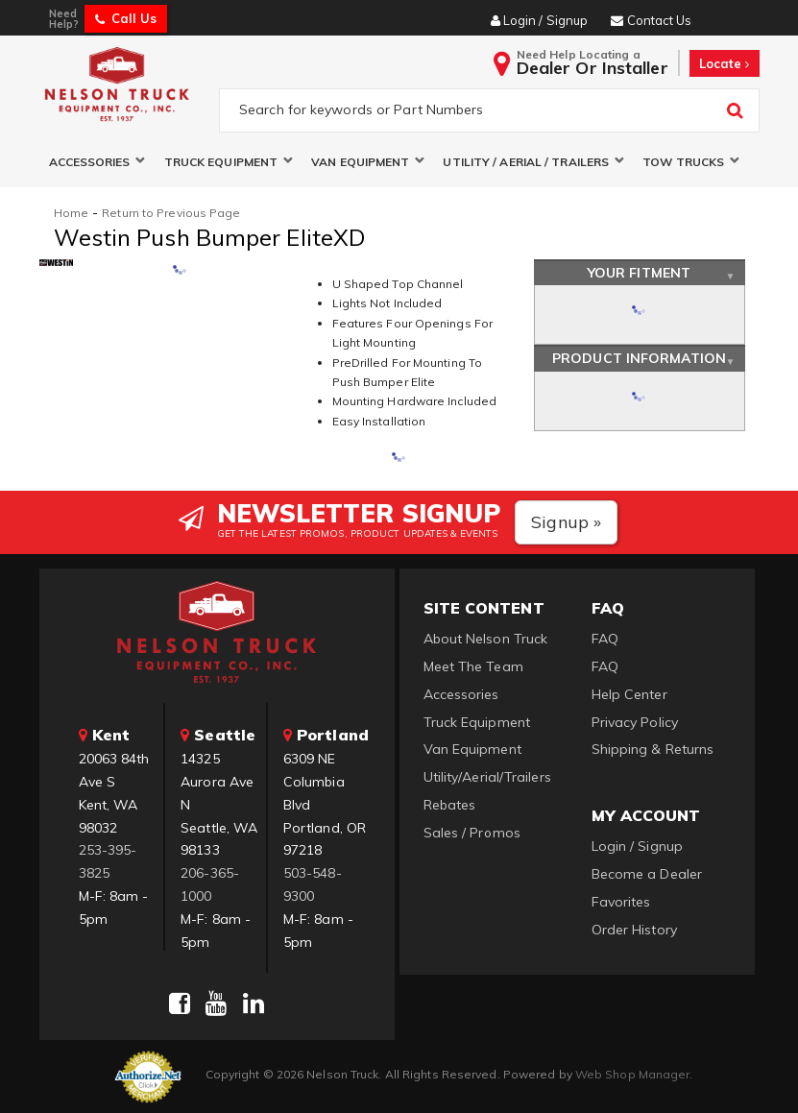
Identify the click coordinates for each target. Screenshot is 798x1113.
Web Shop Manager (632, 1074)
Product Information (639, 359)
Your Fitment (639, 272)
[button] (97, 161)
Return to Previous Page (171, 213)
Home (71, 213)
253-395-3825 (108, 862)
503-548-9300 (312, 884)
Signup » (566, 522)
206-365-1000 (210, 884)
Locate (724, 63)
